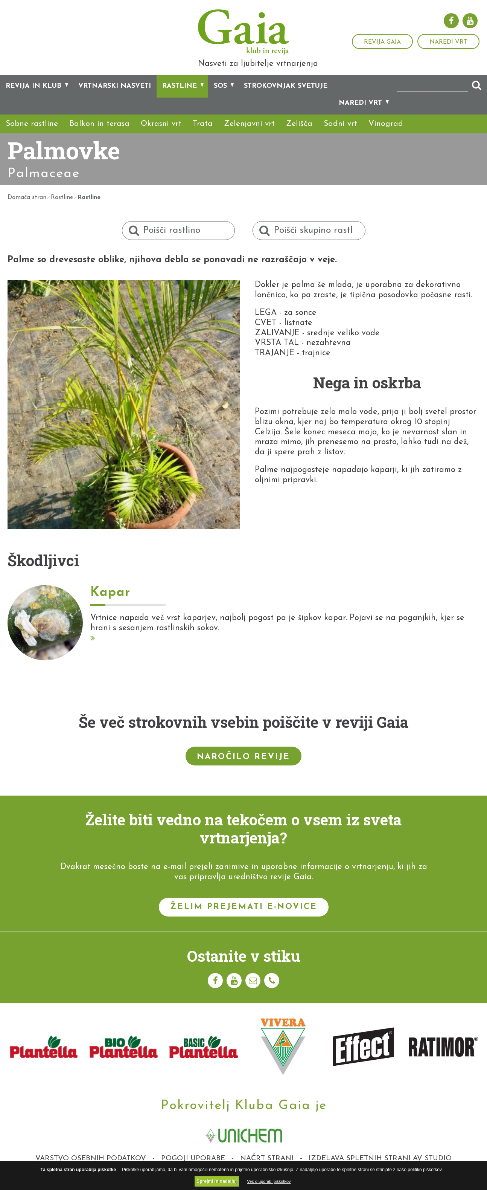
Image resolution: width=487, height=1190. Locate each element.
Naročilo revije (243, 767)
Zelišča (299, 135)
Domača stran (27, 208)
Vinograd (385, 135)
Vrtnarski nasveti (114, 97)
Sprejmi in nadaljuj (217, 1181)
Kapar (110, 603)
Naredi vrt (448, 42)
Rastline (179, 97)
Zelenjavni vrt (249, 135)
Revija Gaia (382, 42)
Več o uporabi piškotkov (269, 1181)
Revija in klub (33, 97)
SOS (220, 97)
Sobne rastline (32, 135)
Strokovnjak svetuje (285, 97)
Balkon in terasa (99, 135)
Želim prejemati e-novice (243, 918)
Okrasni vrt (161, 135)
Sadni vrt (340, 135)
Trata (203, 135)
